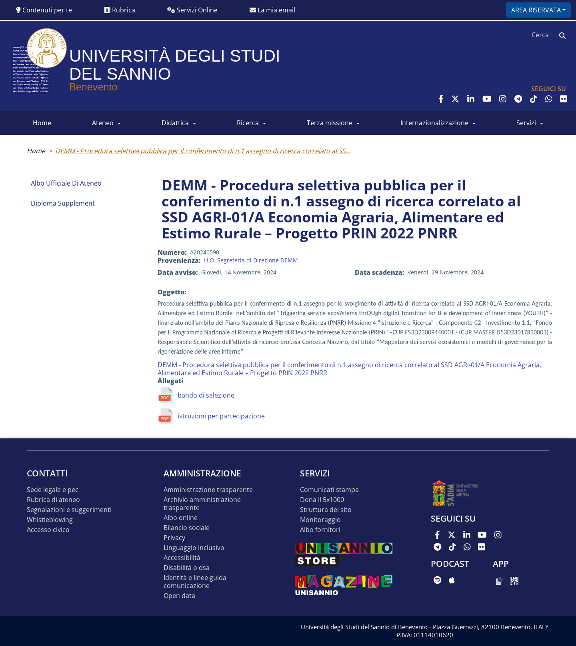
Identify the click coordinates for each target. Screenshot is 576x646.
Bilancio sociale (187, 528)
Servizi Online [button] (192, 10)
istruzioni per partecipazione (221, 416)
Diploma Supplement (63, 203)
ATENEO (103, 122)
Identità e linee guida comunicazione (195, 582)
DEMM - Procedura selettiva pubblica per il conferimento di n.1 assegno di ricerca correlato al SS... (202, 150)
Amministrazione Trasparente (208, 490)
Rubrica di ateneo (53, 500)
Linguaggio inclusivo (194, 548)
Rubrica (119, 10)
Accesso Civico (48, 530)
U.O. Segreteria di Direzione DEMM (251, 260)
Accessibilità (182, 558)
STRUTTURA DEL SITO (326, 510)
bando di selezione (206, 395)
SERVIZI (526, 122)
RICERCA (248, 122)
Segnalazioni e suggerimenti (69, 510)
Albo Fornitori (320, 530)
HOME (42, 122)
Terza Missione (329, 122)
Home (36, 150)
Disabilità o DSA (187, 568)
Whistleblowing (50, 520)
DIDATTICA (175, 122)
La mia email (272, 10)
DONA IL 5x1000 (322, 500)
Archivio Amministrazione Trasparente (202, 504)
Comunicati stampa (329, 490)
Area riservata (536, 10)
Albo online (181, 518)
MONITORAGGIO (320, 520)
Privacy (174, 538)
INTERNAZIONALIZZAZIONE (434, 122)
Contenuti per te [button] (44, 10)
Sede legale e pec (52, 490)
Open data (179, 596)
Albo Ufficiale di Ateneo (66, 183)
